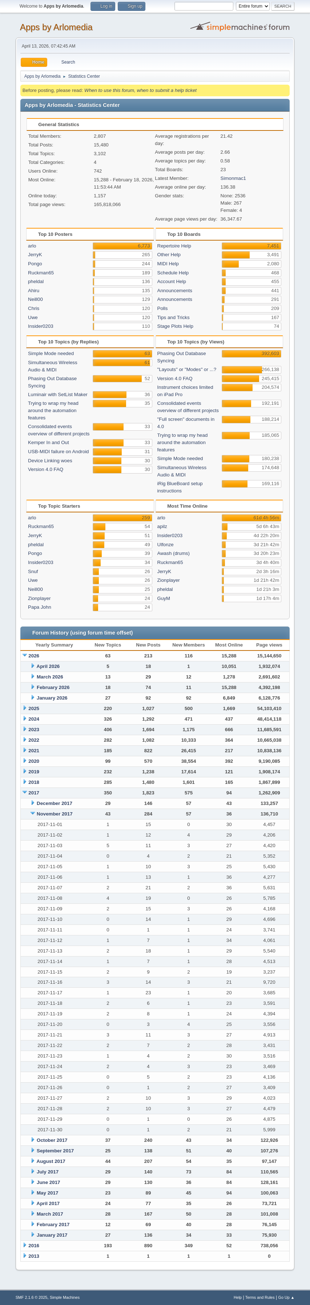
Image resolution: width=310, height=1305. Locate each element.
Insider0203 (40, 326)
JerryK (35, 254)
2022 (33, 740)
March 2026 (50, 677)
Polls (162, 308)
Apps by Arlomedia (56, 27)
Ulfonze (165, 544)
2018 (33, 782)
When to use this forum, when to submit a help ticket (140, 90)
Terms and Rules (260, 1297)
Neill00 (35, 299)
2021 (33, 750)
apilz (162, 526)
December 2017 (54, 803)
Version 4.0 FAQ (45, 469)
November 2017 (55, 814)
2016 (33, 1245)
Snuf (33, 571)
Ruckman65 (41, 272)
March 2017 (50, 1214)
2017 (33, 793)
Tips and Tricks (173, 317)
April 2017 (48, 1203)
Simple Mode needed (51, 353)
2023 (33, 729)
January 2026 (52, 698)
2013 (33, 1256)
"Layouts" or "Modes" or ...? (187, 369)
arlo (32, 246)
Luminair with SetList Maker (58, 394)
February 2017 (53, 1224)
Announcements (174, 290)
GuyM (163, 598)
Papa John (39, 607)
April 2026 (48, 666)
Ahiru (33, 290)
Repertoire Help (174, 246)
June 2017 (48, 1182)
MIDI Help (168, 263)
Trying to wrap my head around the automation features (53, 410)
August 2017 (51, 1161)
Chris (33, 308)
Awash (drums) (173, 553)
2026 (33, 655)
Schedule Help (173, 272)
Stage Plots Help (175, 326)
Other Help (169, 254)
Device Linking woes (50, 460)
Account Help (171, 281)
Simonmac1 (233, 178)
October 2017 (52, 1140)
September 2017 (55, 1150)
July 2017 (48, 1172)
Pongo (35, 263)
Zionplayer (39, 598)
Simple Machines (65, 1297)
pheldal (36, 281)
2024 (33, 719)
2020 (33, 761)
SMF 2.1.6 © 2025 (32, 1297)
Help (238, 1297)
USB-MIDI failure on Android (58, 451)
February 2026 (53, 687)
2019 (33, 771)
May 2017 (47, 1193)
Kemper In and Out (48, 442)
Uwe (33, 317)
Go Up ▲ (286, 1297)
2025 (33, 708)
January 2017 (52, 1235)
